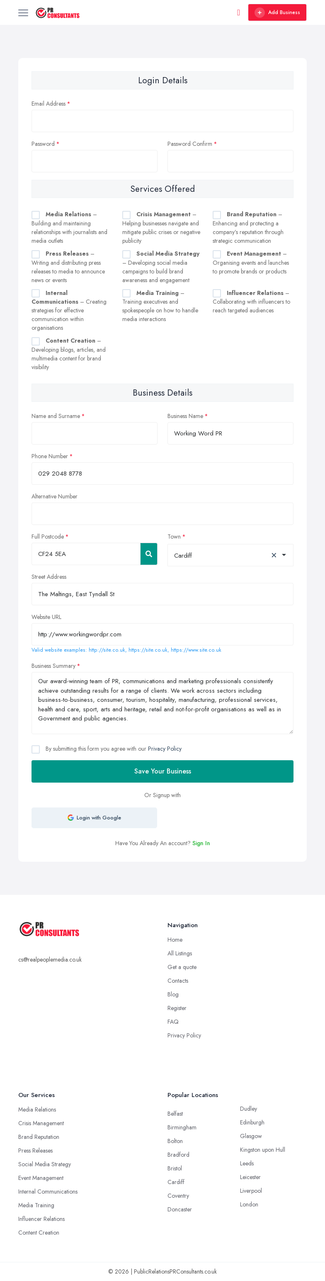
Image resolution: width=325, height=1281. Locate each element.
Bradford (178, 1154)
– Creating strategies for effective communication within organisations (69, 310)
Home (174, 939)
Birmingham (181, 1127)
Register (177, 1008)
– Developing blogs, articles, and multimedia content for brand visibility (69, 353)
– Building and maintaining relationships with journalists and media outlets (69, 227)
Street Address (49, 577)
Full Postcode (48, 536)
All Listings (179, 953)
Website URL (46, 617)
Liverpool (251, 1191)
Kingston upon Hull (262, 1150)
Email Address (48, 103)
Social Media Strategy (44, 1164)
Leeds (247, 1163)
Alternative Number (55, 496)
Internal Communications (48, 1191)
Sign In (201, 843)
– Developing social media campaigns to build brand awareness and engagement (160, 266)
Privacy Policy (165, 748)
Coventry (178, 1196)
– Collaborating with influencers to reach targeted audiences (251, 302)
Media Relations (37, 1109)
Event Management (40, 1178)
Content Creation (38, 1232)
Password (43, 144)
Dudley (248, 1109)
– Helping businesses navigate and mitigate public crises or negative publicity (161, 227)
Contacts (177, 980)
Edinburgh (252, 1122)
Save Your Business (162, 771)
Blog (173, 994)
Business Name (185, 416)
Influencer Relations (41, 1219)
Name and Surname (56, 416)
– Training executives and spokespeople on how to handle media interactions (160, 306)
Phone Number (50, 456)
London (249, 1204)
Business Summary (53, 666)
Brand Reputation (38, 1137)
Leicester (250, 1177)
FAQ (173, 1022)
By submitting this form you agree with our (113, 748)
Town (174, 536)
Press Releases (35, 1150)
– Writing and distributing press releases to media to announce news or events (68, 266)
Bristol (174, 1168)
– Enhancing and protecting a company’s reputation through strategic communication (248, 227)
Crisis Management (41, 1123)
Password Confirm (189, 144)
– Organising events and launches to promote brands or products (251, 262)
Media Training (36, 1205)
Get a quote (181, 967)
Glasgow (251, 1136)
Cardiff (175, 1182)
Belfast (175, 1113)
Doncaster (179, 1209)
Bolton (175, 1141)
